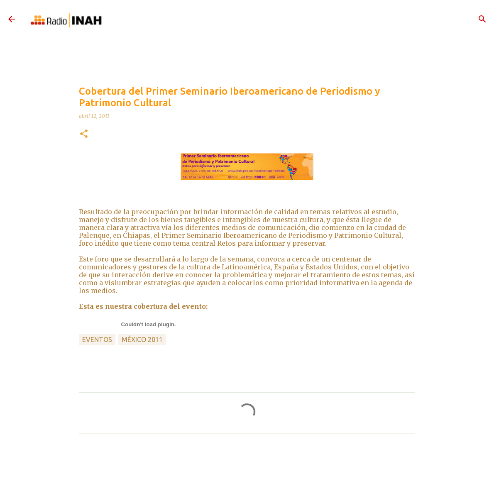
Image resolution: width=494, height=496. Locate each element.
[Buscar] (482, 19)
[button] (84, 134)
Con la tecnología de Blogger (247, 480)
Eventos (97, 339)
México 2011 (142, 339)
